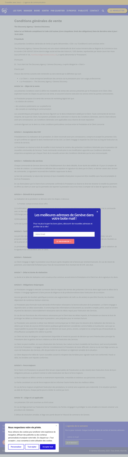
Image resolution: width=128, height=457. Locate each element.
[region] (32, 437)
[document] (64, 228)
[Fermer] (56, 425)
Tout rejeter (32, 447)
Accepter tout (48, 447)
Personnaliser (16, 447)
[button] (103, 212)
